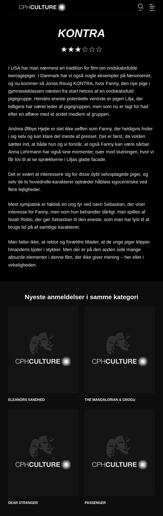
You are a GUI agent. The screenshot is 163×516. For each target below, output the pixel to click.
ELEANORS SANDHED (26, 400)
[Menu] (152, 7)
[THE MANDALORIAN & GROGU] (120, 349)
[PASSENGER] (120, 452)
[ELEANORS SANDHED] (43, 349)
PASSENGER (95, 503)
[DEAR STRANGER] (43, 452)
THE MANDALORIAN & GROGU (110, 400)
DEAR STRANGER (23, 503)
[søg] (140, 7)
